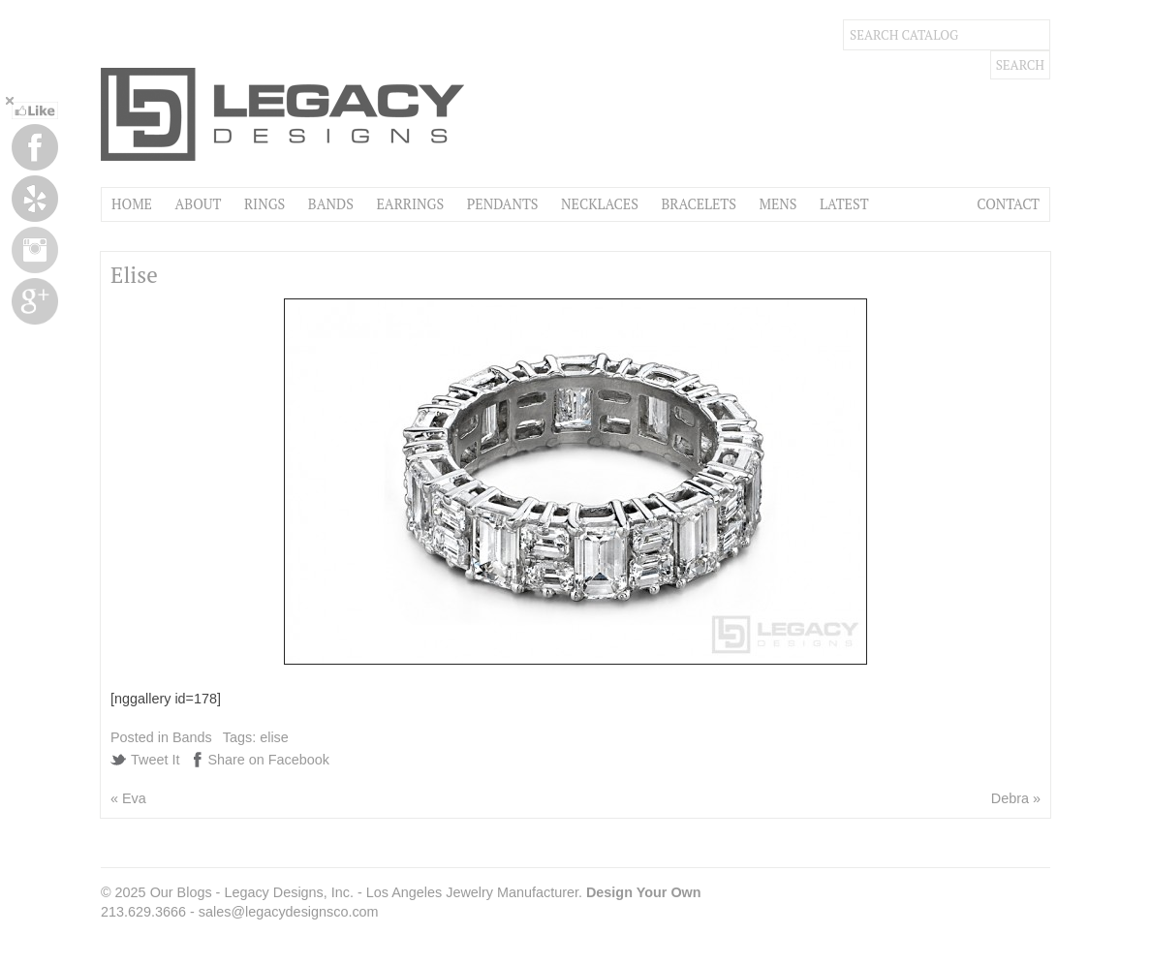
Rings (264, 204)
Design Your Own (643, 892)
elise (274, 737)
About (197, 204)
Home (131, 204)
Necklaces (599, 204)
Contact (1008, 204)
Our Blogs (181, 892)
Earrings (410, 204)
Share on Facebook (268, 759)
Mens (777, 204)
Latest (844, 204)
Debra (1010, 798)
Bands (331, 204)
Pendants (503, 204)
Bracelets (698, 204)
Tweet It (155, 759)
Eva (134, 798)
